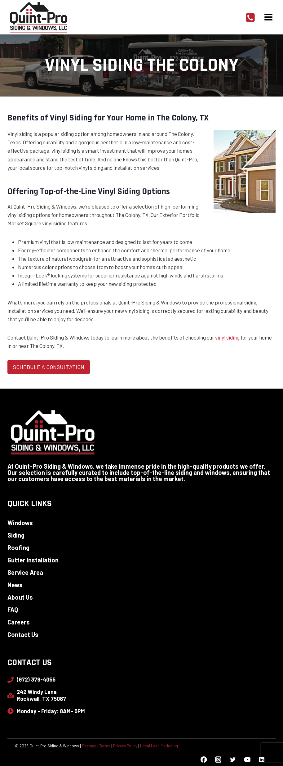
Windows (20, 522)
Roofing (18, 547)
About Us (20, 597)
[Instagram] (218, 759)
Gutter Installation (33, 560)
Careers (18, 622)
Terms (104, 745)
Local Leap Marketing (159, 745)
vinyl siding (227, 337)
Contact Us (22, 634)
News (15, 584)
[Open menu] (268, 17)
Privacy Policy (125, 745)
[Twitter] (232, 759)
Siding (15, 535)
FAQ (12, 609)
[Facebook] (203, 759)
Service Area (25, 572)
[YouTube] (247, 759)
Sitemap (89, 745)
